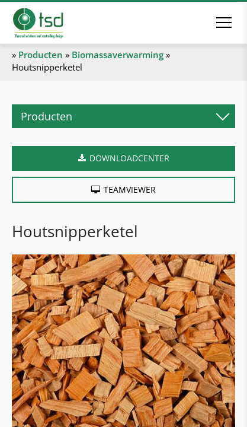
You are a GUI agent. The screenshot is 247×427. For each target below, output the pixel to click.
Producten (40, 54)
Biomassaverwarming (117, 54)
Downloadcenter (129, 158)
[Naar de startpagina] (55, 23)
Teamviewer (130, 189)
